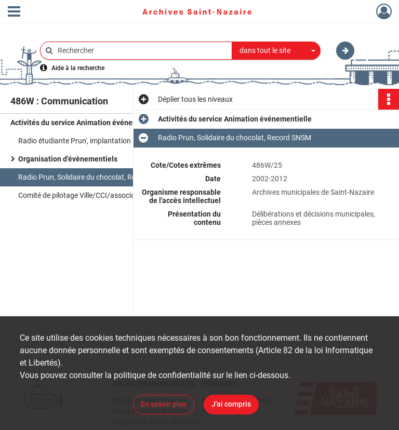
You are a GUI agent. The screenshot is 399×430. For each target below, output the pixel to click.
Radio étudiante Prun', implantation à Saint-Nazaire (100, 141)
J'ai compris (231, 404)
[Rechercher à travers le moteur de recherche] (141, 50)
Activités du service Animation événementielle (87, 122)
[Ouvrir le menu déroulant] (14, 12)
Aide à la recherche (77, 68)
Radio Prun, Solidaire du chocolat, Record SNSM (94, 177)
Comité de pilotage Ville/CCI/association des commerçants (112, 195)
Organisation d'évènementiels (67, 159)
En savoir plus (164, 404)
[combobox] (276, 51)
